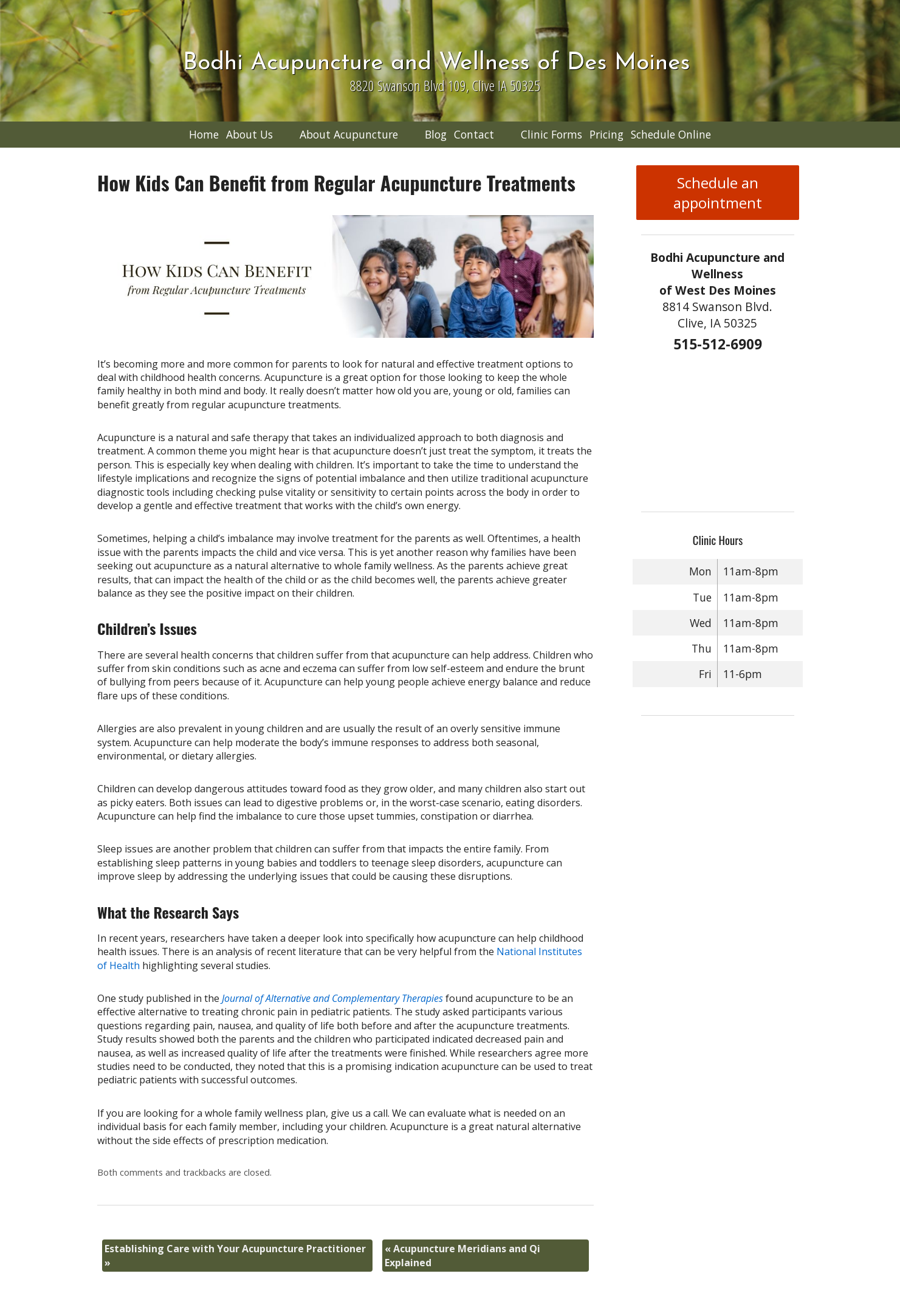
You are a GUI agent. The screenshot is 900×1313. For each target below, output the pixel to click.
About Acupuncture (349, 134)
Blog (436, 134)
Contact (474, 134)
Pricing (606, 134)
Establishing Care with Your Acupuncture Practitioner (235, 1255)
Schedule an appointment (717, 193)
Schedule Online (671, 134)
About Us (249, 134)
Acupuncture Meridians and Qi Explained (462, 1255)
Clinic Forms (551, 134)
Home (204, 134)
